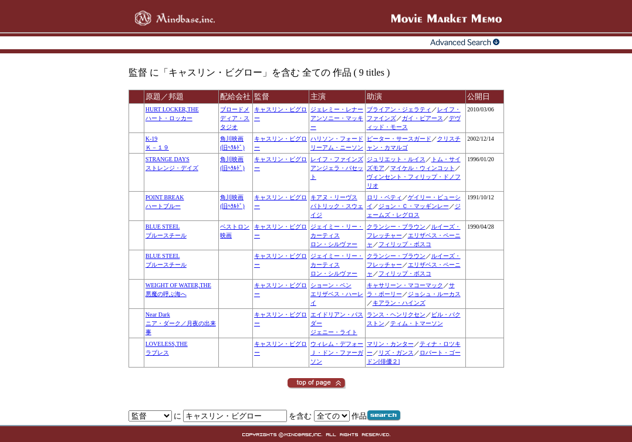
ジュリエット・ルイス (396, 159)
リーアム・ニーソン (336, 147)
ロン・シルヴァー (333, 244)
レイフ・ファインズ (336, 159)
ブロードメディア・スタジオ (234, 118)
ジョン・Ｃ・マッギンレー (413, 206)
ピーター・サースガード (399, 138)
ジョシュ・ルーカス (434, 294)
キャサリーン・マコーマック (405, 285)
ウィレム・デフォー (336, 344)
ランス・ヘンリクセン (396, 314)
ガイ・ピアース (422, 118)
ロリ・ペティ (384, 197)
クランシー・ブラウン (396, 226)
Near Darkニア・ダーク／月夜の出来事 (181, 323)
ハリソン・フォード (336, 138)
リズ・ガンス (396, 352)
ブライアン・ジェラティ (399, 109)
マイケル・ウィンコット (422, 168)
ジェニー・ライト (333, 332)
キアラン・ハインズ (399, 303)
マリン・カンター (390, 344)
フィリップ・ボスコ (404, 244)
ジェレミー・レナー (336, 109)
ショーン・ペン (331, 285)
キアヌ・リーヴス (333, 197)
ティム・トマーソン (416, 323)
